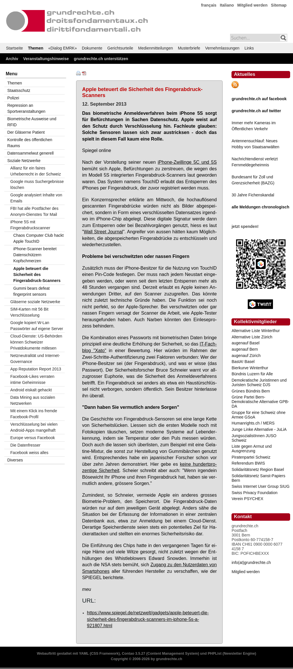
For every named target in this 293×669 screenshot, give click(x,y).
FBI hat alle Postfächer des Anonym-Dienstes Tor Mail (34, 211)
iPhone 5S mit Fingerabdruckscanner (30, 225)
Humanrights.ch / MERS (252, 423)
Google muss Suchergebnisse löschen (37, 184)
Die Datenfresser (25, 445)
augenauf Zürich (245, 355)
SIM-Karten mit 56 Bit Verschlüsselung (29, 312)
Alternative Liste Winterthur (255, 330)
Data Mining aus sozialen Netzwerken (32, 400)
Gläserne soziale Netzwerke (35, 301)
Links (249, 48)
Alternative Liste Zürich (251, 337)
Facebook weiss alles (29, 452)
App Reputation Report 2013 (35, 369)
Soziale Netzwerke (24, 160)
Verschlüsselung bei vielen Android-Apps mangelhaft (34, 427)
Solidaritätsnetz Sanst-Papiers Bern (258, 478)
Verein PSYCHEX (247, 498)
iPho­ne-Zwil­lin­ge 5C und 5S (187, 162)
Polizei (13, 98)
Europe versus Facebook (32, 437)
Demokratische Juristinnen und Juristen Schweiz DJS (258, 382)
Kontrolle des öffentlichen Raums (29, 142)
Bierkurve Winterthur (249, 368)
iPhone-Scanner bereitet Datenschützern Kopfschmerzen (35, 254)
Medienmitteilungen (155, 48)
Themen (35, 48)
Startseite (14, 48)
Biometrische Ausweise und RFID (31, 122)
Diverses (15, 460)
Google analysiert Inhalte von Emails (36, 198)
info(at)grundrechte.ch (251, 562)
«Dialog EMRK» (62, 48)
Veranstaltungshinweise (46, 58)
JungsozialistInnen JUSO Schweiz (253, 438)
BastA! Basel (242, 361)
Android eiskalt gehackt (31, 390)
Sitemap (278, 5)
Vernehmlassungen (222, 48)
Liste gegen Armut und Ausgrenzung (251, 448)
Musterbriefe (189, 48)
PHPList (214, 654)
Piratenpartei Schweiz (250, 457)
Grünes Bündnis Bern (250, 391)
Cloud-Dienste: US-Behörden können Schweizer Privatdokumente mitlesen (36, 342)
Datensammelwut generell (30, 153)
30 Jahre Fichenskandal (252, 195)
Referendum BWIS (248, 463)
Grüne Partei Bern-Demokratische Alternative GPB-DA (260, 401)
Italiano (227, 5)
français (209, 5)
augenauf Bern (244, 349)
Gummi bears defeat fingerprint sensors (31, 291)
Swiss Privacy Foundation (254, 492)
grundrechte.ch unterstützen (101, 58)
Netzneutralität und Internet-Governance (35, 358)
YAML (84, 654)
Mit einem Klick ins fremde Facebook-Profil (33, 413)
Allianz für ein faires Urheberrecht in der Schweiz (35, 171)
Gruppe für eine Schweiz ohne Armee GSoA (258, 414)
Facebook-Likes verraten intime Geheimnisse (32, 379)
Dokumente (92, 48)
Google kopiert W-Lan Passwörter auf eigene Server (36, 325)
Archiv (12, 58)
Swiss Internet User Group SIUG (260, 486)
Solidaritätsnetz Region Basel (257, 469)
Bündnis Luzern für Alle (252, 374)
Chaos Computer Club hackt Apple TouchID (38, 238)
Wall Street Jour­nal (103, 231)
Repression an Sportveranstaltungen (26, 108)
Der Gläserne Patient (26, 132)
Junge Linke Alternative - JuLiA (258, 429)
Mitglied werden (252, 5)
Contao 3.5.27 (133, 654)
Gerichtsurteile (120, 48)
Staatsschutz (18, 90)
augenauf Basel (245, 343)
